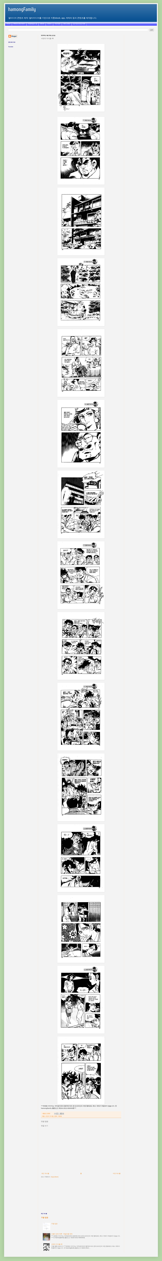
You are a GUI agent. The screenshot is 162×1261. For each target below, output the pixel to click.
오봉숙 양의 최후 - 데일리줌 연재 (61, 1234)
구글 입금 (44, 1217)
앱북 (55, 1116)
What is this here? (19, 24)
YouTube (57, 24)
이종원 (60, 1116)
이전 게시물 (116, 1173)
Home (8, 24)
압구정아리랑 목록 (79, 24)
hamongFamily (22, 9)
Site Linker (66, 24)
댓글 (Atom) (54, 1177)
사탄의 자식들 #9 (56, 1244)
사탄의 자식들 (49, 1116)
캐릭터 (49, 24)
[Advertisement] (81, 1195)
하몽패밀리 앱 (32, 24)
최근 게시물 (45, 1173)
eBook (42, 24)
